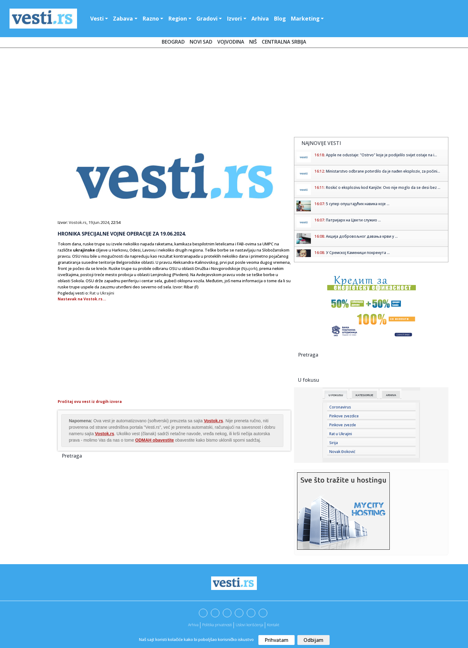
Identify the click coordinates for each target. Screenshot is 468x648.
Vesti (97, 18)
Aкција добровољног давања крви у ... (362, 236)
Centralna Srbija (284, 41)
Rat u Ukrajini (102, 293)
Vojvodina (230, 41)
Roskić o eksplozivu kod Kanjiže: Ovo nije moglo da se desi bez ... (383, 187)
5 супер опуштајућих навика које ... (357, 203)
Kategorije (364, 395)
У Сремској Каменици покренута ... (358, 252)
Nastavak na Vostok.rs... (82, 299)
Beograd (173, 41)
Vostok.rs (78, 222)
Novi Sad (201, 41)
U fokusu (336, 395)
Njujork (249, 268)
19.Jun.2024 (98, 222)
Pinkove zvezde (342, 424)
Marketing (305, 18)
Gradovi (207, 18)
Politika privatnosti (217, 624)
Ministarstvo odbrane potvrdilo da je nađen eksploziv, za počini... (383, 171)
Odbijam (313, 640)
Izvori (234, 18)
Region (177, 18)
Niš (253, 41)
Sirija (333, 442)
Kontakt (273, 624)
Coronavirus (340, 407)
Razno (150, 18)
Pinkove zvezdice (344, 416)
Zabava (123, 18)
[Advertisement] (234, 93)
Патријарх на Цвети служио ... (353, 220)
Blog (280, 18)
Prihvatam (276, 640)
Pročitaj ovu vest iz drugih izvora (90, 401)
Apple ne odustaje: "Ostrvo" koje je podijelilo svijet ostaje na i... (381, 155)
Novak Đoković (342, 451)
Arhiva (260, 18)
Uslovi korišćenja (249, 624)
